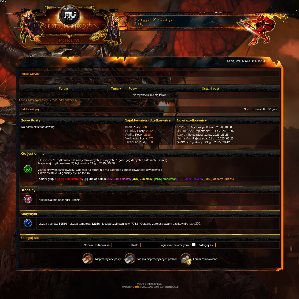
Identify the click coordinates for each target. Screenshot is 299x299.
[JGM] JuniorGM (142, 179)
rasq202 (183, 127)
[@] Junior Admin (95, 179)
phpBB (136, 286)
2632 (149, 130)
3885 (145, 127)
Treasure (131, 142)
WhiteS (182, 142)
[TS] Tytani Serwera (189, 179)
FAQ (140, 24)
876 (151, 138)
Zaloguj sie (144, 20)
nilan (128, 127)
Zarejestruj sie (165, 20)
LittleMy (130, 131)
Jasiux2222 (185, 131)
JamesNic (184, 138)
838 (150, 142)
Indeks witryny (30, 73)
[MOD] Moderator (165, 179)
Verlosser (132, 138)
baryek (182, 134)
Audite (129, 134)
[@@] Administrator (69, 179)
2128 (147, 134)
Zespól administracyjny (63, 100)
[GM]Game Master (118, 179)
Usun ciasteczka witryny (33, 100)
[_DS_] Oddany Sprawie (219, 179)
